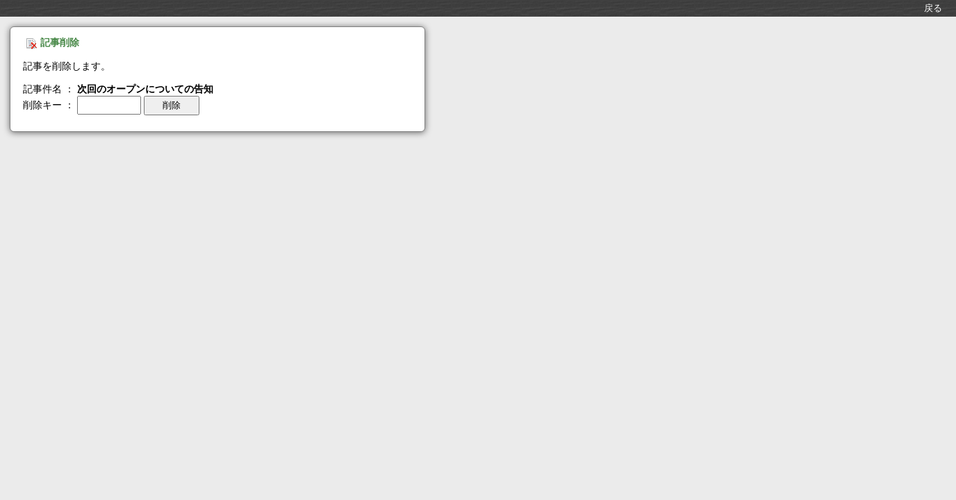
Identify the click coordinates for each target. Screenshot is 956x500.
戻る (933, 8)
